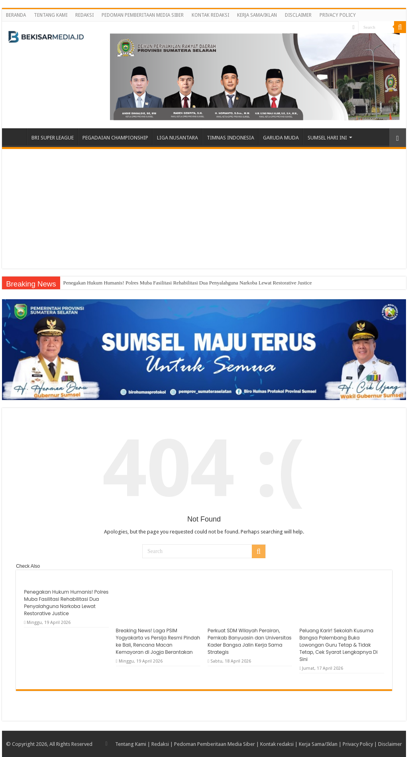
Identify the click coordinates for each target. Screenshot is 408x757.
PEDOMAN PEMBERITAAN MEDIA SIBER (143, 15)
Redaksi (160, 744)
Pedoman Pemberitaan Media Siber (214, 744)
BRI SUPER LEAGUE (52, 138)
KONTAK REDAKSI (210, 15)
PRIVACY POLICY (338, 15)
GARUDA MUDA (281, 138)
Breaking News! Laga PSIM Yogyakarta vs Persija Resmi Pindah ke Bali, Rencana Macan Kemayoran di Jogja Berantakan (158, 641)
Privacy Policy (358, 744)
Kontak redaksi (277, 744)
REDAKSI (84, 15)
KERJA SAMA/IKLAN (257, 15)
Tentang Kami (130, 744)
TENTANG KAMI (50, 15)
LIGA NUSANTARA (177, 138)
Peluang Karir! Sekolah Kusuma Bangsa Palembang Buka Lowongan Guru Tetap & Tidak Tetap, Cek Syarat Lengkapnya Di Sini (338, 645)
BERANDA (16, 15)
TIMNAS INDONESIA (230, 138)
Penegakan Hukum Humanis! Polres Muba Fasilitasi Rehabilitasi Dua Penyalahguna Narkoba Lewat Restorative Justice (187, 283)
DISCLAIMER (298, 15)
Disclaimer (390, 744)
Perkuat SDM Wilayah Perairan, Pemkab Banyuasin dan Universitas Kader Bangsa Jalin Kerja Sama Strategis (250, 641)
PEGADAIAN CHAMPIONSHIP (115, 138)
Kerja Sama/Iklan (318, 744)
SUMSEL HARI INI (327, 138)
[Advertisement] (204, 209)
